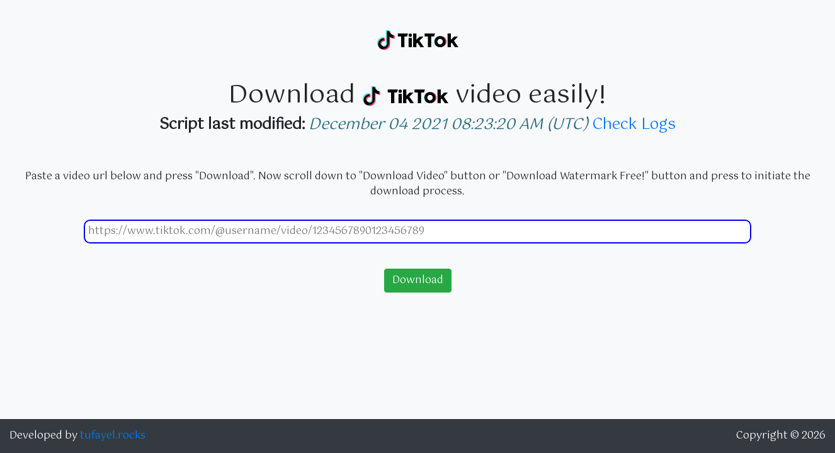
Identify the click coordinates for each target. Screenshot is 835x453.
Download (417, 280)
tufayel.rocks (112, 435)
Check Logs (634, 124)
